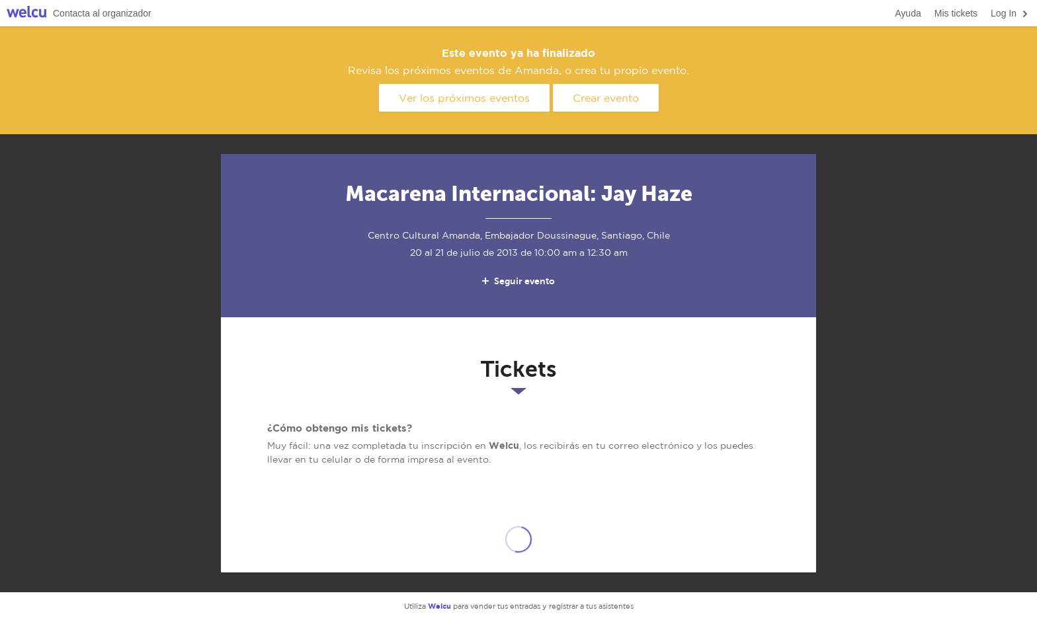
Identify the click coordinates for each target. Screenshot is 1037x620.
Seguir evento (517, 281)
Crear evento (606, 98)
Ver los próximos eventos (464, 98)
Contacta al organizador (102, 13)
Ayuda (908, 13)
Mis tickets (955, 13)
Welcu (26, 13)
